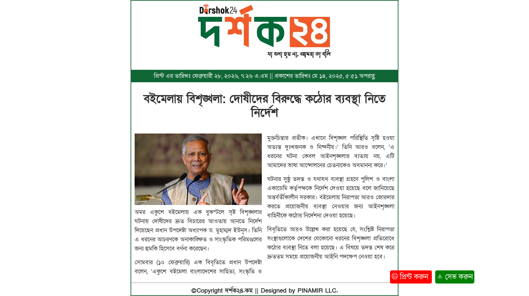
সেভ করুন (455, 277)
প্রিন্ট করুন (411, 277)
